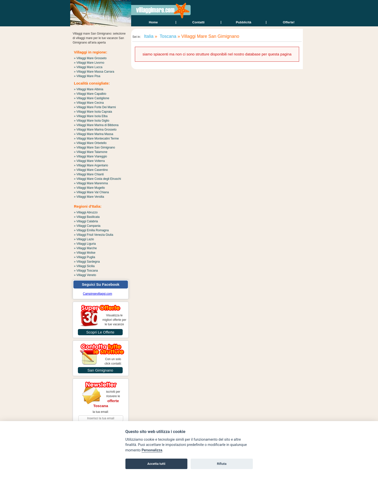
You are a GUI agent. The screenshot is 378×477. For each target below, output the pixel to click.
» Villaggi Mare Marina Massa (93, 134)
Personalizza (152, 450)
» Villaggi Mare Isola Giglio (91, 120)
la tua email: (101, 412)
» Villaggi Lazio (84, 239)
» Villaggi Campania (87, 226)
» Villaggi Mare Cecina (89, 102)
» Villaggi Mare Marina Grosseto (95, 129)
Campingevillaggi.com (97, 293)
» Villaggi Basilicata (87, 217)
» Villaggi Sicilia (84, 266)
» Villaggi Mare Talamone (90, 152)
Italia (148, 36)
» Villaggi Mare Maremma (91, 183)
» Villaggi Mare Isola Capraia (93, 111)
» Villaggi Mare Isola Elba (91, 116)
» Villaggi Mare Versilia (89, 196)
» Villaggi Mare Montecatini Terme (96, 138)
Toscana (167, 36)
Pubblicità (243, 22)
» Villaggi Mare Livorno (89, 62)
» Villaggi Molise (85, 252)
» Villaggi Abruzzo (86, 212)
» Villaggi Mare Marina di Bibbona (96, 125)
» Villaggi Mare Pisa (87, 76)
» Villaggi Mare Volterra (89, 161)
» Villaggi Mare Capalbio (90, 93)
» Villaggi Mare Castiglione (91, 98)
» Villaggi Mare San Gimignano (94, 147)
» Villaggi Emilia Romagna (91, 230)
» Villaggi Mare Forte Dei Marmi (95, 107)
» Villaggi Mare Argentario (91, 165)
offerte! (289, 22)
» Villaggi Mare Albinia (88, 89)
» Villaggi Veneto (85, 275)
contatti (198, 22)
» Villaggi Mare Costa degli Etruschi (97, 179)
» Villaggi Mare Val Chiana (91, 192)
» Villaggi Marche (85, 248)
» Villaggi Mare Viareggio (90, 156)
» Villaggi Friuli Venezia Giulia (93, 235)
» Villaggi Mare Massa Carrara (94, 71)
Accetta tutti (156, 464)
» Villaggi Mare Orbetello (90, 143)
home (153, 22)
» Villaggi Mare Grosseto (90, 58)
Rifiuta (221, 464)
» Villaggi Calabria (86, 221)
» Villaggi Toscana (86, 270)
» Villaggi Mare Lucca (88, 67)
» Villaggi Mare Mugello (89, 188)
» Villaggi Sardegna (87, 261)
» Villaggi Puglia (84, 257)
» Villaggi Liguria (85, 243)
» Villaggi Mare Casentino (91, 170)
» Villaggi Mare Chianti (89, 174)
